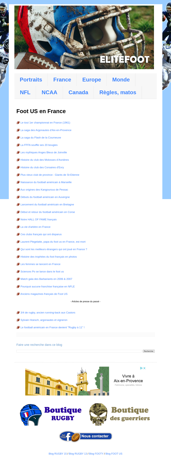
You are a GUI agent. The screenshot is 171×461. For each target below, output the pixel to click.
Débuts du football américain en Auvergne (45, 197)
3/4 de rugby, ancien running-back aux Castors (48, 312)
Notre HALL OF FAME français (39, 219)
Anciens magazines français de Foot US (44, 293)
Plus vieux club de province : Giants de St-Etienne (50, 174)
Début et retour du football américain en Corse (48, 212)
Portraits (31, 80)
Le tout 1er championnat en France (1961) (45, 122)
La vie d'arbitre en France (36, 226)
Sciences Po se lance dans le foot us (42, 271)
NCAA (49, 92)
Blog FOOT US (114, 453)
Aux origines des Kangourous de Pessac (44, 189)
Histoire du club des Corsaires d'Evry (42, 167)
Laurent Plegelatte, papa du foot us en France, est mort (53, 241)
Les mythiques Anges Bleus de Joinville (44, 152)
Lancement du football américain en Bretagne (47, 204)
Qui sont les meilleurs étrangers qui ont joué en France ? (54, 249)
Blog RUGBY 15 (58, 453)
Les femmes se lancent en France (40, 264)
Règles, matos (117, 92)
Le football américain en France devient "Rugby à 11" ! (53, 327)
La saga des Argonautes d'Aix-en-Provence (46, 130)
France (62, 80)
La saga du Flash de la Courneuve (41, 137)
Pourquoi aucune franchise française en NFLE (48, 286)
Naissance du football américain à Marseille (46, 182)
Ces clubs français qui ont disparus (41, 234)
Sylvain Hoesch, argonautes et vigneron (44, 319)
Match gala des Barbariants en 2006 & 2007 (46, 278)
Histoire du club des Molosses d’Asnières (45, 159)
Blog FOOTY (96, 453)
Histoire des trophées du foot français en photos (49, 256)
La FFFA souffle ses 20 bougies (39, 144)
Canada (78, 92)
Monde (121, 80)
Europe (91, 80)
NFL (25, 92)
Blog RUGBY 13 (78, 453)
